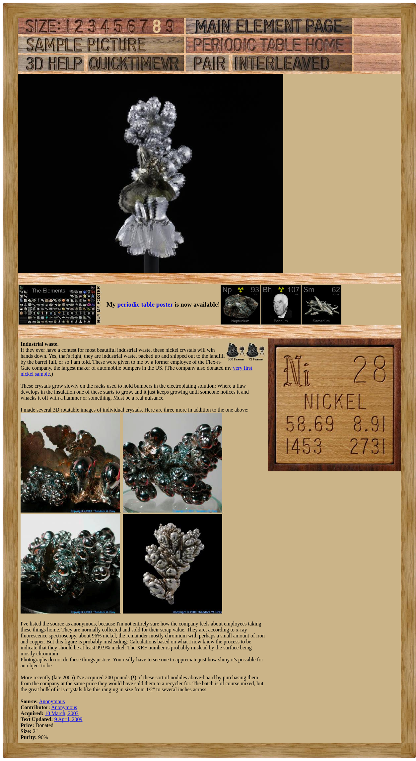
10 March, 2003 (62, 713)
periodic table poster (145, 304)
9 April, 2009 (68, 719)
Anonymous (52, 701)
